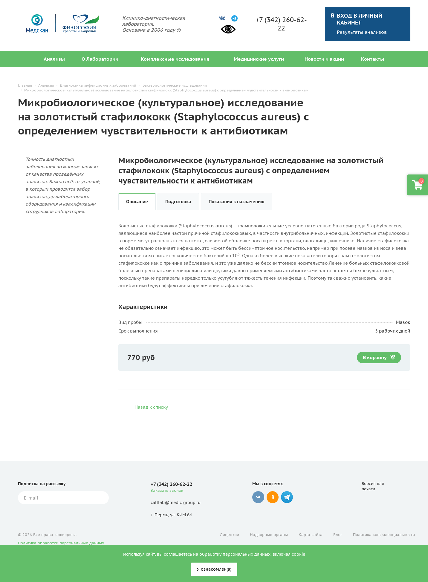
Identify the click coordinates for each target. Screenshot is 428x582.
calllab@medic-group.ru (176, 502)
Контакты (372, 59)
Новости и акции (324, 59)
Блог (337, 534)
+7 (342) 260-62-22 (281, 24)
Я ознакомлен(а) (214, 569)
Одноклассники (273, 497)
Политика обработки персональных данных (61, 543)
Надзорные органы (269, 534)
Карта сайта (310, 534)
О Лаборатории (100, 59)
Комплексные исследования (175, 59)
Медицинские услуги (259, 59)
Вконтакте (258, 497)
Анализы (54, 59)
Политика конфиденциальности (384, 534)
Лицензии (229, 534)
